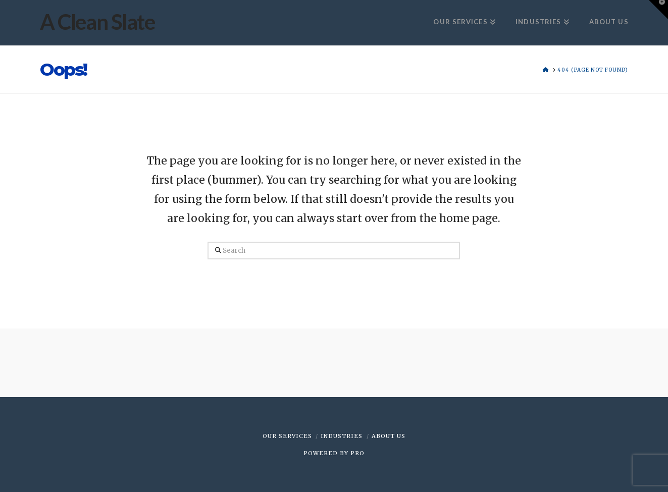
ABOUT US (388, 436)
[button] (658, 9)
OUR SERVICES (287, 436)
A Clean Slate (97, 21)
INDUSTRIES (342, 436)
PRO (357, 453)
